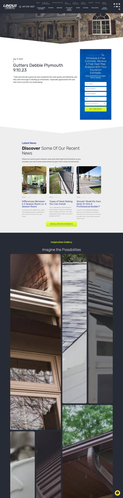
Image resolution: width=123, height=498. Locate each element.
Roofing (50, 7)
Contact (97, 2)
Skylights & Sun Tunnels (69, 9)
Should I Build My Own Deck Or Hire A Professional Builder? (89, 204)
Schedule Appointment (46, 3)
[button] (117, 493)
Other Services (104, 8)
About (38, 2)
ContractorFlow (57, 2)
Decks (24, 197)
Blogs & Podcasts (76, 3)
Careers (90, 2)
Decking (85, 7)
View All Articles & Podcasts (61, 224)
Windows (59, 7)
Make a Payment (83, 3)
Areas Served (104, 3)
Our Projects (68, 3)
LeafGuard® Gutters (41, 8)
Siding (78, 7)
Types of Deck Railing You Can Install (61, 202)
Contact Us (94, 55)
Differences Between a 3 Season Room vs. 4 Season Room (34, 204)
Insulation (95, 7)
